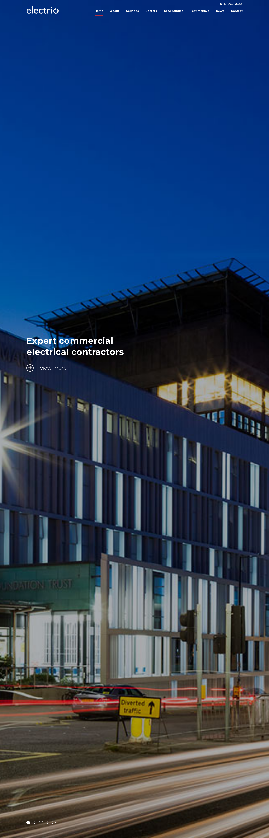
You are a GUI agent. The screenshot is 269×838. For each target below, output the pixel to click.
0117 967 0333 (231, 4)
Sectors (151, 11)
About (114, 11)
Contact (237, 11)
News (220, 11)
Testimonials (199, 11)
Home (99, 11)
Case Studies (173, 11)
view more (53, 368)
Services (132, 11)
